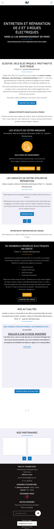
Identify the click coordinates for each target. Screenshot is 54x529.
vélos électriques (15, 78)
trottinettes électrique (30, 78)
